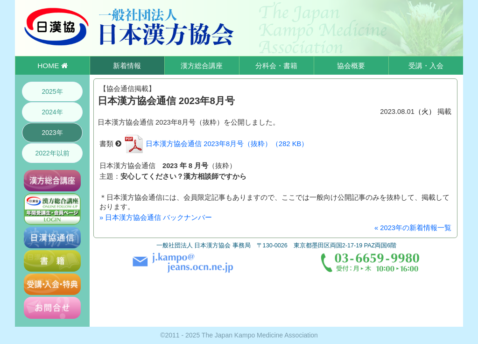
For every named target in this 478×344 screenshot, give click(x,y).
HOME (52, 66)
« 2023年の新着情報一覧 (412, 228)
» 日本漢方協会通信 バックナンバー (155, 217)
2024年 (52, 112)
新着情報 (127, 66)
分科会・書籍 (276, 66)
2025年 (52, 91)
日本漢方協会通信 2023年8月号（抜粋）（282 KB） (215, 143)
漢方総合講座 (202, 66)
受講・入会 (425, 66)
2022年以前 (52, 153)
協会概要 (351, 66)
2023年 (52, 132)
